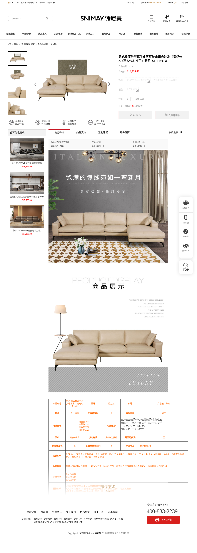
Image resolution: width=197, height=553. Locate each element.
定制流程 (103, 132)
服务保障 (125, 132)
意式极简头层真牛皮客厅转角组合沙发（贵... (39, 44)
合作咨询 (185, 250)
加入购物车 (172, 115)
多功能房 (88, 519)
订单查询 (113, 512)
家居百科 (68, 519)
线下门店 (99, 512)
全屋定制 (10, 34)
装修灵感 (154, 34)
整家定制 (31, 512)
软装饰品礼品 (74, 34)
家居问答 (58, 519)
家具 (16, 44)
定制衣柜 (78, 519)
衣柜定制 (78, 522)
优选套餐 (26, 34)
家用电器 (58, 34)
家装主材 (90, 34)
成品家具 (42, 34)
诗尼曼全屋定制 (41, 522)
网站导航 (184, 3)
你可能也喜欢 (17, 132)
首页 (11, 3)
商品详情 (59, 132)
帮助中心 (131, 3)
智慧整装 (138, 34)
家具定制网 (67, 522)
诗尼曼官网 (55, 522)
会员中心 (185, 34)
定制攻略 (48, 519)
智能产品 (106, 34)
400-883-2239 (155, 2)
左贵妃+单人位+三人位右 (165, 80)
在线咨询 (163, 520)
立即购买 (135, 115)
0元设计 (186, 222)
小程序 (186, 236)
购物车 (173, 3)
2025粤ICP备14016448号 (90, 533)
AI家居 (122, 34)
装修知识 (169, 34)
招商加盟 (85, 512)
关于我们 (71, 512)
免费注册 (51, 3)
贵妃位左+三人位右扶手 (138, 81)
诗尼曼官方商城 (101, 519)
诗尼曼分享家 (116, 519)
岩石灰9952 (132, 90)
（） (175, 3)
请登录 (42, 3)
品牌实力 (81, 132)
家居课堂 (38, 519)
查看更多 (108, 487)
